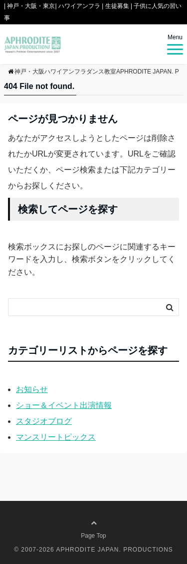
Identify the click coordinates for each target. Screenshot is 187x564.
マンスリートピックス (56, 437)
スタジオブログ (44, 421)
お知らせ (32, 389)
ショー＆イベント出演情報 (64, 405)
